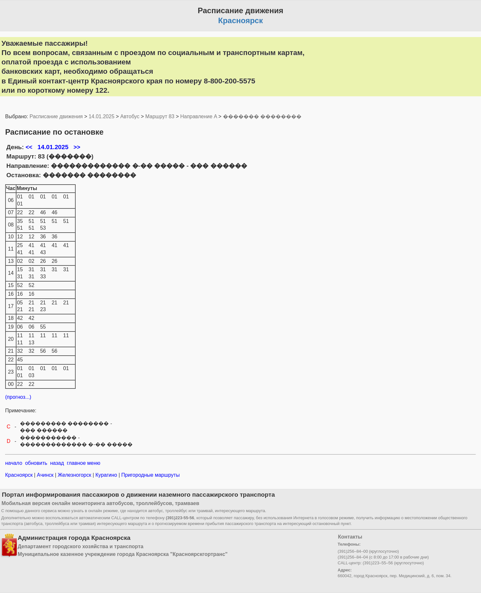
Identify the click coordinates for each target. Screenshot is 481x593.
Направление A (198, 116)
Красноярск (19, 475)
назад (57, 463)
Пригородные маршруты (150, 475)
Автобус (130, 116)
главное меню (83, 463)
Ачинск (45, 475)
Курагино (106, 475)
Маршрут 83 (159, 116)
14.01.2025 (101, 116)
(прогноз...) (18, 397)
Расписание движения (56, 116)
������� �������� (262, 116)
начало (13, 463)
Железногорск (74, 475)
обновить (36, 463)
